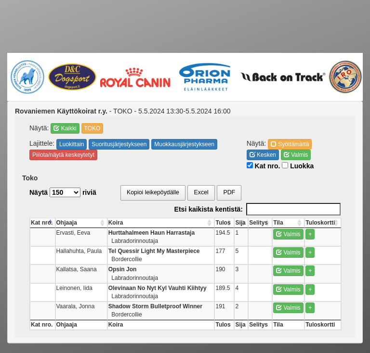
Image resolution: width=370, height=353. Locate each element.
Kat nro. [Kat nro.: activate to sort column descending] (42, 222)
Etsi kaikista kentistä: (257, 209)
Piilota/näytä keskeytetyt (63, 154)
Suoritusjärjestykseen (119, 144)
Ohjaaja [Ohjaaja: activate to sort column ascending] (66, 222)
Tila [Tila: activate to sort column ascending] (278, 222)
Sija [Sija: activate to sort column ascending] (240, 222)
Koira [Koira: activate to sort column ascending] (115, 222)
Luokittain (71, 144)
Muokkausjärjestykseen (184, 144)
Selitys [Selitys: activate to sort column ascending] (258, 222)
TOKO (92, 128)
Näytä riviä (62, 192)
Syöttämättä (290, 144)
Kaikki (64, 128)
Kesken (263, 154)
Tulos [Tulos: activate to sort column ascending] (222, 222)
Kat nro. (263, 166)
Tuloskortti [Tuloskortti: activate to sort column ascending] (320, 222)
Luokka (298, 166)
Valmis (296, 154)
